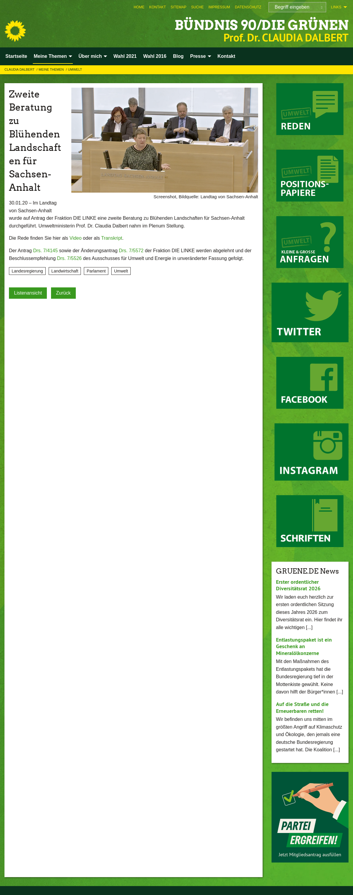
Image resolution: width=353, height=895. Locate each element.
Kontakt (157, 7)
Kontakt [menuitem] (226, 56)
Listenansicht (28, 292)
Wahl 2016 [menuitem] (155, 56)
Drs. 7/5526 (69, 258)
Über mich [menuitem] (90, 56)
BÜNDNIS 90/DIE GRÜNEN (262, 25)
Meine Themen (52, 69)
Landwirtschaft (64, 271)
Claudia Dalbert (20, 69)
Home (139, 7)
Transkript (111, 238)
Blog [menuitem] (178, 56)
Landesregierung (27, 271)
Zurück (63, 292)
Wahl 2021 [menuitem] (125, 56)
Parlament (96, 271)
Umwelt (75, 69)
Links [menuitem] (336, 7)
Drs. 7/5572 (131, 250)
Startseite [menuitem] (16, 56)
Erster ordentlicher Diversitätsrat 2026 (298, 585)
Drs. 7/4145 (45, 250)
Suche (197, 7)
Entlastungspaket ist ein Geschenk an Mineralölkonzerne (304, 646)
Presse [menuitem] (198, 56)
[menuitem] (139, 7)
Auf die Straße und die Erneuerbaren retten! (302, 707)
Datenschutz (248, 7)
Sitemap (178, 7)
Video (76, 238)
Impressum (219, 7)
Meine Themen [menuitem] (50, 56)
